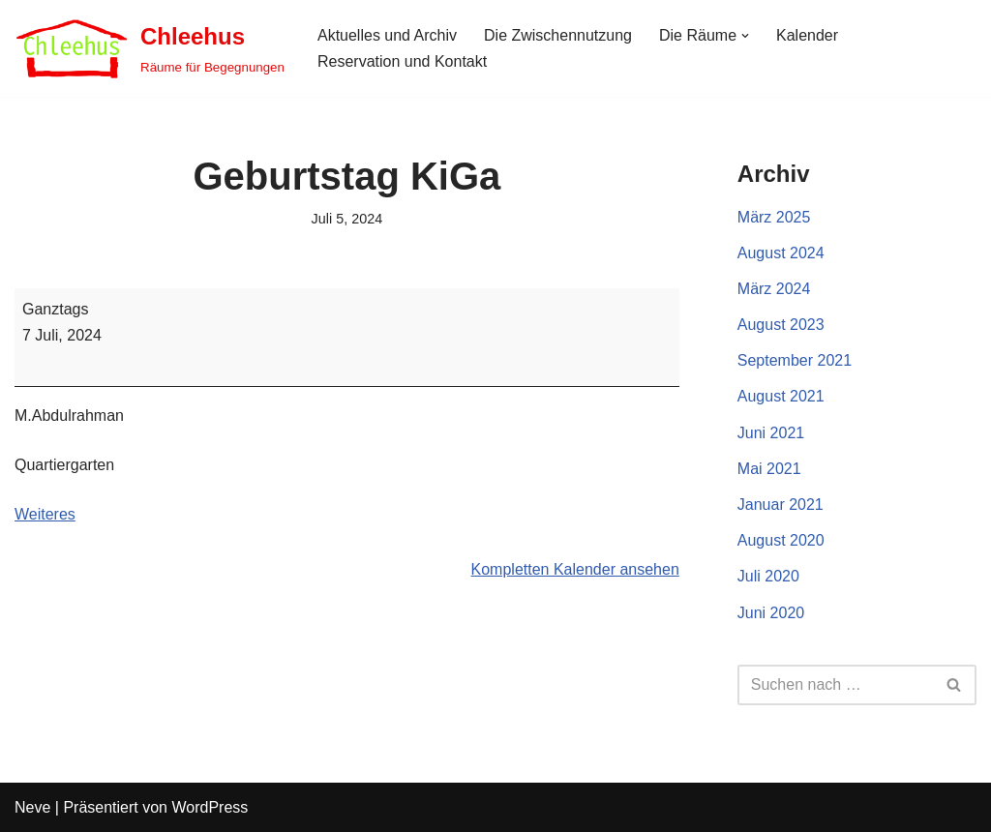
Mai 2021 (769, 469)
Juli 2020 (768, 576)
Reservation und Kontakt (402, 61)
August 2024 (781, 253)
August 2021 (781, 396)
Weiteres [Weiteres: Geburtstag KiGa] (45, 514)
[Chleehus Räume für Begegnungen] (150, 48)
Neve (32, 807)
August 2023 (781, 324)
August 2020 (781, 540)
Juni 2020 (770, 613)
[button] (745, 36)
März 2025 (774, 217)
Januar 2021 (780, 504)
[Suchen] (835, 685)
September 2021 (794, 360)
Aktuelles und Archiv (387, 35)
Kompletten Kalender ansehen (575, 569)
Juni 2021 (770, 433)
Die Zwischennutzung (558, 35)
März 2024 (774, 289)
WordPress (209, 807)
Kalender (807, 35)
